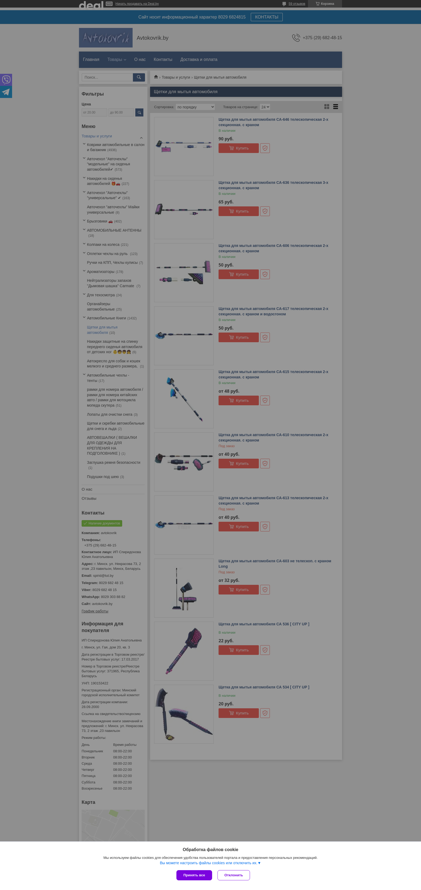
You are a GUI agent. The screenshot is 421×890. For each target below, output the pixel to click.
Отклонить (233, 875)
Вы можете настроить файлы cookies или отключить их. (208, 863)
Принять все (194, 875)
